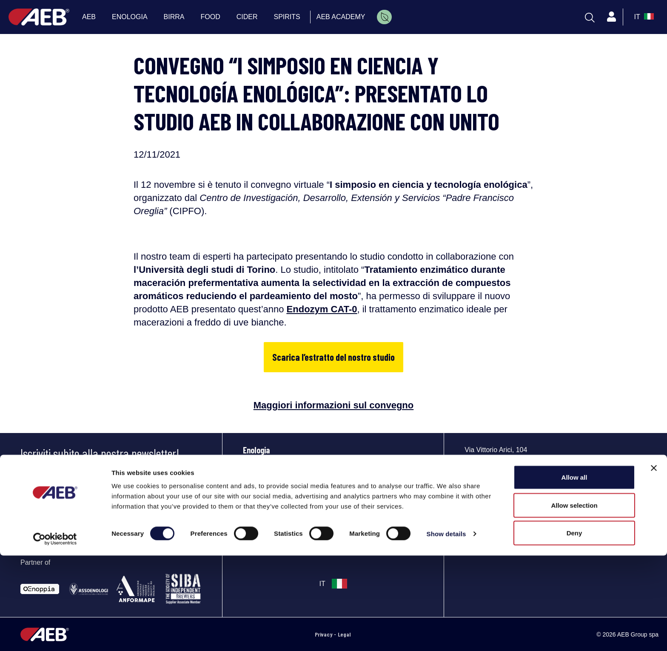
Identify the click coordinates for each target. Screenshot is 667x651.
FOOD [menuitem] (210, 16)
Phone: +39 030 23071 (494, 501)
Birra (251, 469)
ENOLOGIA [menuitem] (130, 16)
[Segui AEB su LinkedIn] (474, 524)
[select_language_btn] (643, 17)
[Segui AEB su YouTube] (492, 524)
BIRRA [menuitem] (174, 16)
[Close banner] (654, 563)
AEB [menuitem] (89, 16)
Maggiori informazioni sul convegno (333, 405)
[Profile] (612, 16)
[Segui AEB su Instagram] (529, 524)
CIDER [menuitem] (247, 16)
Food (250, 487)
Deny (574, 628)
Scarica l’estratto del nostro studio (333, 356)
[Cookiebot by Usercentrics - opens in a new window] (55, 634)
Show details (446, 629)
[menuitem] (384, 17)
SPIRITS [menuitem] (287, 16)
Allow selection (574, 600)
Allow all (574, 572)
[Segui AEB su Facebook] (511, 524)
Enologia (256, 450)
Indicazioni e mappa (492, 491)
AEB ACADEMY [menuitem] (340, 16)
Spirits (253, 506)
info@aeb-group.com (494, 512)
